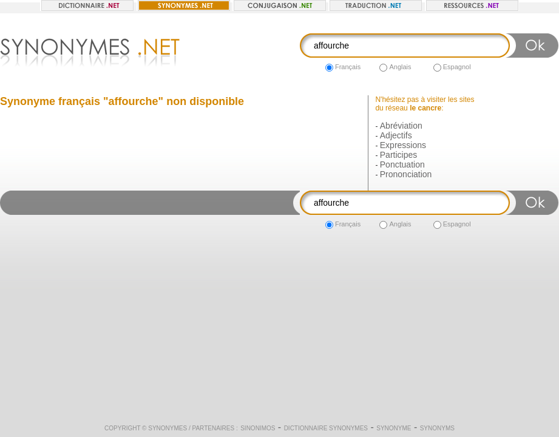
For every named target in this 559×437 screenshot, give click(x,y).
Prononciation (406, 174)
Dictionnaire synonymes (326, 428)
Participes (398, 155)
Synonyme (393, 428)
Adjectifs (396, 135)
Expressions (403, 145)
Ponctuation (402, 164)
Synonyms (437, 428)
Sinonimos (257, 428)
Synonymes (167, 428)
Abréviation (401, 125)
